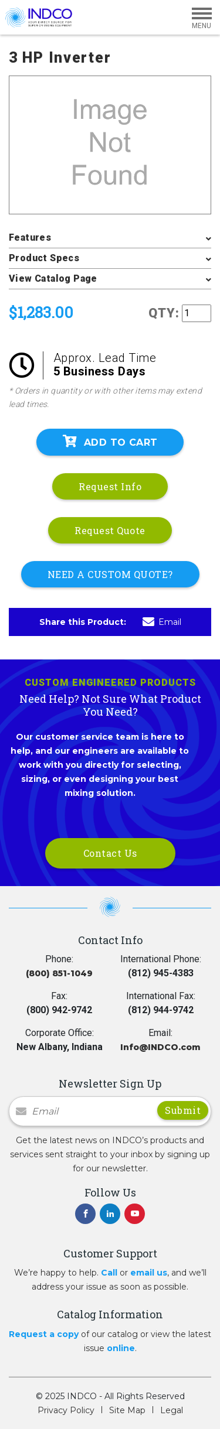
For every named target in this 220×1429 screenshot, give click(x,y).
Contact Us (110, 853)
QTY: (164, 313)
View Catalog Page (53, 278)
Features (30, 237)
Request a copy (44, 1334)
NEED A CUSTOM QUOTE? (110, 574)
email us (148, 1272)
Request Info (110, 486)
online (121, 1348)
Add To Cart (110, 441)
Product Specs (44, 258)
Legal (171, 1410)
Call (109, 1272)
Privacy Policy (66, 1410)
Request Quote (110, 530)
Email (162, 622)
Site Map (127, 1410)
